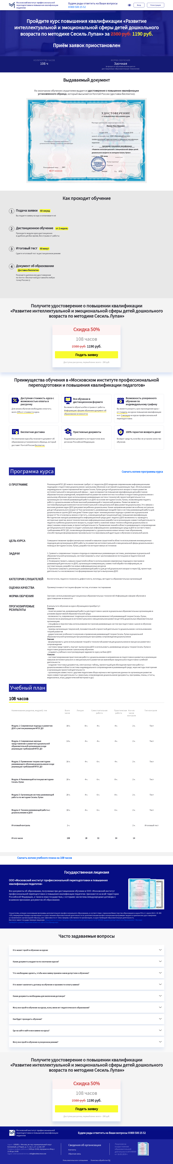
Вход (139, 5)
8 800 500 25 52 (77, 7)
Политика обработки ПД (100, 1160)
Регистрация (155, 5)
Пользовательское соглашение (75, 1160)
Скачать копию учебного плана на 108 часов (44, 858)
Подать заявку (86, 354)
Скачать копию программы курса (142, 471)
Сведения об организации (84, 1145)
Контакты (72, 1150)
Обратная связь (74, 1154)
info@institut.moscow (37, 1154)
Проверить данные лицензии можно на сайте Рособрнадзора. (34, 922)
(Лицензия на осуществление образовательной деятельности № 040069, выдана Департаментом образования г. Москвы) (93, 920)
